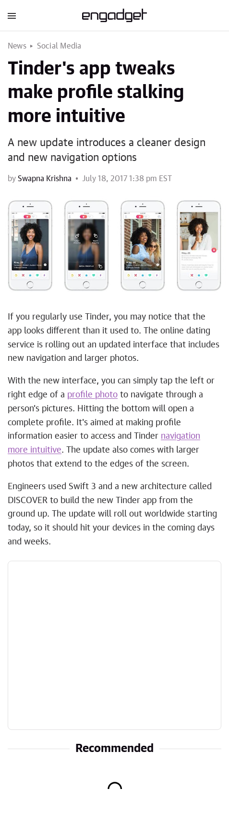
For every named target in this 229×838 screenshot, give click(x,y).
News (17, 46)
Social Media (59, 46)
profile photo (92, 395)
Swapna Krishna (45, 179)
